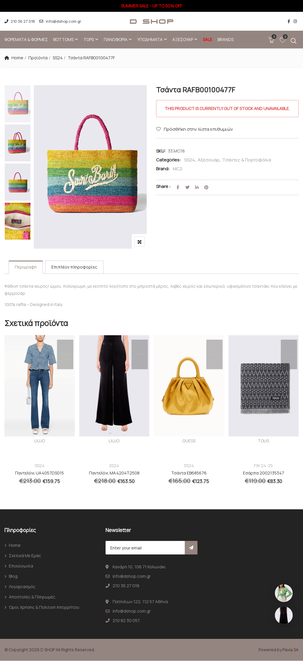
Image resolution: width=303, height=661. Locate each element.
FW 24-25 (263, 466)
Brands (226, 39)
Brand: (163, 169)
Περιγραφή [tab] (26, 267)
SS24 (58, 57)
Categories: (168, 160)
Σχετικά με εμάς (25, 556)
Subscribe (191, 548)
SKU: (161, 151)
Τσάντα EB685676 (189, 473)
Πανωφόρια (115, 39)
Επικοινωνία (21, 566)
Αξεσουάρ (182, 39)
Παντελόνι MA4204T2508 (114, 473)
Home (17, 57)
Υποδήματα (150, 39)
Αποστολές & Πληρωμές (32, 597)
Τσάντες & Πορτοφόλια (246, 160)
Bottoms (63, 39)
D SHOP (47, 650)
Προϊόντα (38, 57)
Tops (88, 39)
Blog (13, 576)
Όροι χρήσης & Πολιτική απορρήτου (44, 607)
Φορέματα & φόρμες (26, 39)
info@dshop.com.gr (60, 21)
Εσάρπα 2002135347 (263, 473)
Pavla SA (291, 650)
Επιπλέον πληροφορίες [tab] (74, 267)
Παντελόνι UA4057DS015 (39, 473)
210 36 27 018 (19, 21)
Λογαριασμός (22, 587)
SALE (207, 39)
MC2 (177, 169)
